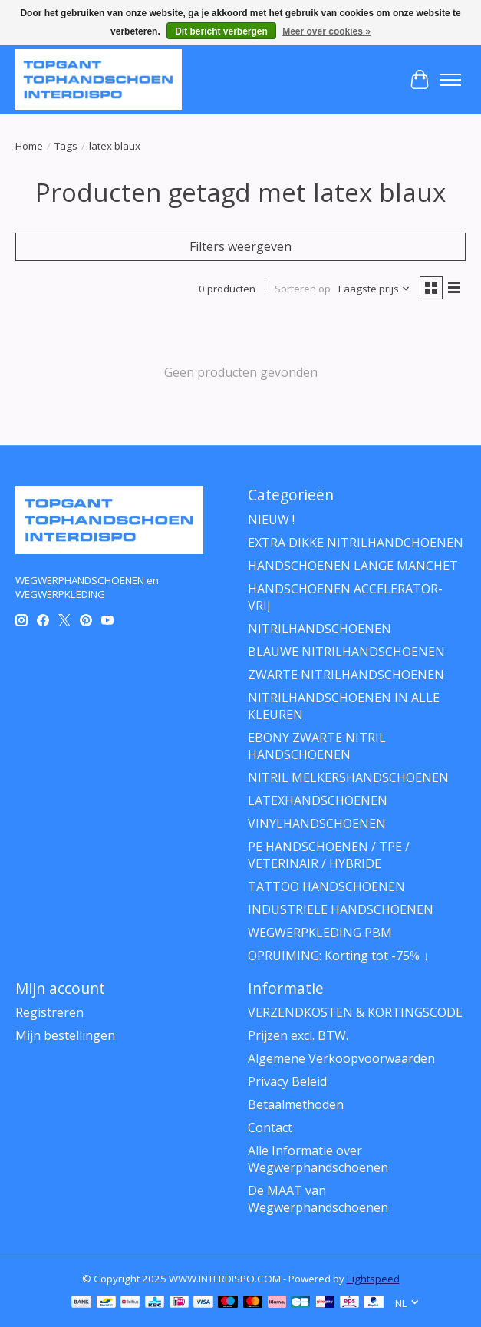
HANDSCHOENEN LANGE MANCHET (353, 565)
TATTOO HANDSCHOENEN (326, 886)
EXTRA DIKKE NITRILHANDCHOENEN (355, 542)
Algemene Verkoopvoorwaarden (341, 1058)
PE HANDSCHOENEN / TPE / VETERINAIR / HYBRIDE (329, 855)
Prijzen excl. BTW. (298, 1035)
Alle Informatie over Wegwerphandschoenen (318, 1159)
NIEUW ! (271, 519)
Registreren (49, 1012)
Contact (270, 1127)
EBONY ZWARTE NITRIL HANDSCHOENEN (317, 746)
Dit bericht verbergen (221, 31)
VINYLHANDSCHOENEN (317, 823)
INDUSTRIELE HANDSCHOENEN (340, 909)
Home (29, 146)
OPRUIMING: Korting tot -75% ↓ (338, 955)
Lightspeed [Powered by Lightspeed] (373, 1279)
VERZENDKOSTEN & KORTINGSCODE (355, 1012)
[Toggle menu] (450, 79)
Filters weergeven (240, 246)
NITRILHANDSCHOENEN (319, 628)
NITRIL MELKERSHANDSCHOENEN (348, 777)
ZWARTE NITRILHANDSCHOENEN (346, 674)
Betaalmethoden (296, 1104)
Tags (65, 146)
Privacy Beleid (287, 1081)
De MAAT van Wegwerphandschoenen (318, 1199)
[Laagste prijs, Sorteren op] (374, 288)
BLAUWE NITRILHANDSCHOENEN (346, 651)
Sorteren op (303, 288)
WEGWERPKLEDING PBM (320, 932)
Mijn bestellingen (65, 1035)
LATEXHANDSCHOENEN (317, 800)
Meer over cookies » (326, 31)
